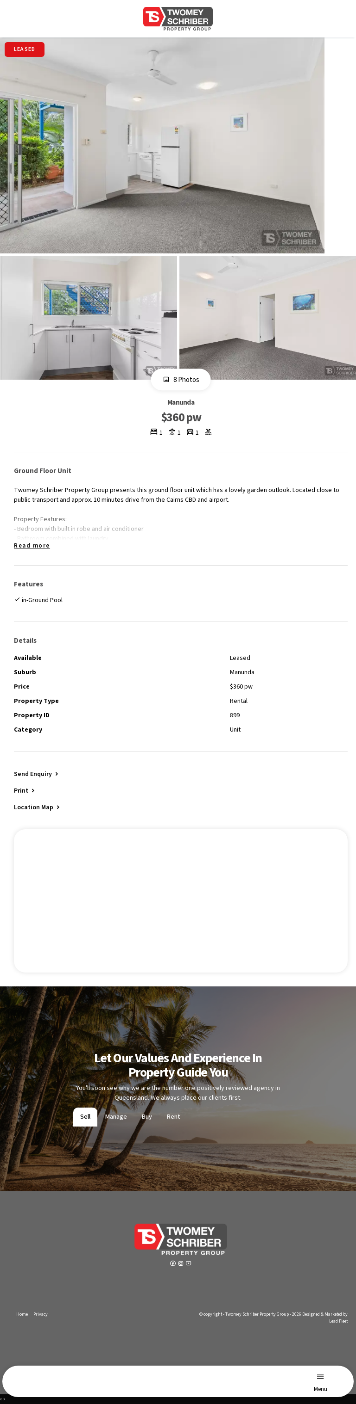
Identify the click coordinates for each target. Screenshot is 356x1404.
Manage (116, 1116)
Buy (147, 1116)
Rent (173, 1116)
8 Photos (181, 380)
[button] (25, 790)
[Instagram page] (181, 1264)
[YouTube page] (188, 1264)
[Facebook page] (174, 1264)
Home (22, 1314)
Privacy (40, 1314)
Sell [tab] (85, 1116)
